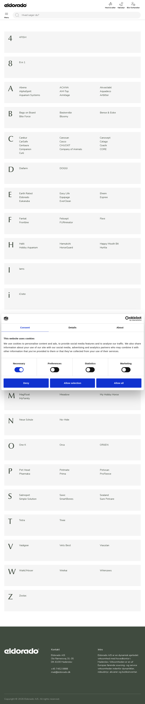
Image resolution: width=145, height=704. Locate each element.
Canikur (23, 138)
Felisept (64, 218)
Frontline (24, 222)
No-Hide (64, 419)
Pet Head (24, 470)
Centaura (24, 145)
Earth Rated (25, 193)
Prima (63, 474)
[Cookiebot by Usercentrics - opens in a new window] (127, 318)
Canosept (105, 138)
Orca (62, 445)
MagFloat (24, 394)
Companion (25, 149)
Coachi (103, 145)
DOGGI (64, 168)
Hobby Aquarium (28, 247)
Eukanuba (24, 201)
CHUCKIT (65, 145)
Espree (104, 197)
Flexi (102, 218)
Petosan (104, 470)
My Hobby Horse (109, 394)
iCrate (22, 294)
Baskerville (66, 112)
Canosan (64, 138)
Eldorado (24, 197)
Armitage (65, 95)
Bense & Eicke (108, 112)
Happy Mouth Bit (109, 243)
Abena (22, 87)
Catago (104, 141)
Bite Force (25, 116)
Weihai (63, 570)
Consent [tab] (25, 327)
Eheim (103, 193)
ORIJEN (104, 445)
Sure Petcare (107, 499)
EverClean (65, 201)
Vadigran (24, 545)
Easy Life (65, 193)
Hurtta (103, 247)
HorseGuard (66, 247)
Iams (21, 269)
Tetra (22, 520)
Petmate (64, 470)
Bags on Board (27, 112)
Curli (21, 153)
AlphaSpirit (25, 91)
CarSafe (23, 141)
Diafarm (23, 168)
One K (22, 445)
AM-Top (64, 91)
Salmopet (24, 495)
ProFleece (105, 474)
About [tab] (119, 327)
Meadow (64, 394)
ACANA (64, 87)
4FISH (22, 37)
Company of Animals (71, 149)
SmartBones (66, 499)
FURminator (66, 222)
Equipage (65, 197)
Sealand (104, 495)
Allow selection (72, 383)
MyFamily (24, 398)
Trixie (62, 520)
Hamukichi (65, 243)
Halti (21, 243)
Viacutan (104, 545)
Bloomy (64, 116)
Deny (26, 383)
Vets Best (65, 545)
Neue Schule (26, 419)
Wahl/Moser (26, 570)
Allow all (119, 383)
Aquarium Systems (29, 95)
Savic (62, 495)
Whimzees (106, 570)
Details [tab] (73, 327)
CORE (103, 149)
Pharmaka (24, 474)
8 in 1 (22, 62)
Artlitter (104, 95)
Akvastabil (106, 87)
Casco (63, 141)
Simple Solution (27, 499)
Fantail (22, 218)
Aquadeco (105, 91)
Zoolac (22, 595)
